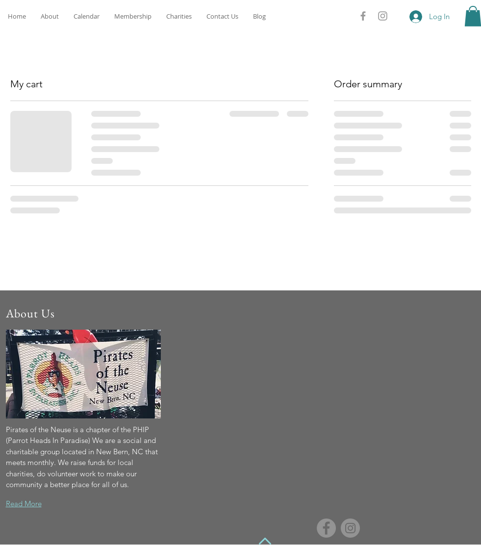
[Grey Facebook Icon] (363, 16)
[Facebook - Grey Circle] (326, 528)
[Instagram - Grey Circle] (350, 528)
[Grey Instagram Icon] (383, 16)
